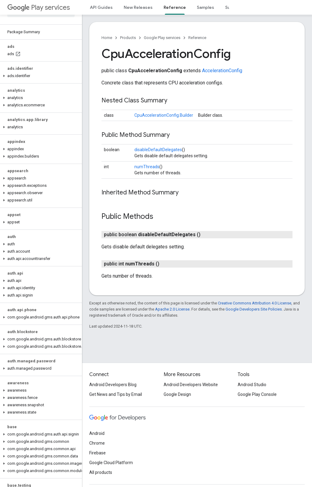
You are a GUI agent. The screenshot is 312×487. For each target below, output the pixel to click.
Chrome (97, 443)
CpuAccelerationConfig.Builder (163, 115)
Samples (205, 7)
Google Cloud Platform (111, 462)
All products (100, 472)
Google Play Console (257, 394)
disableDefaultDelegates (158, 149)
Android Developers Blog (112, 384)
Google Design (177, 394)
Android (97, 433)
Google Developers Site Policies (253, 309)
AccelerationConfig (222, 70)
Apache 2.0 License (172, 309)
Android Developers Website (191, 384)
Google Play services (162, 37)
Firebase (97, 452)
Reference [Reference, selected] (175, 7)
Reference (197, 37)
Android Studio (252, 384)
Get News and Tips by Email (115, 394)
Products (128, 37)
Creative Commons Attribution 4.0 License (254, 303)
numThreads (146, 166)
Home (106, 37)
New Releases (138, 7)
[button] (40, 76)
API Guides (101, 7)
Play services (38, 7)
